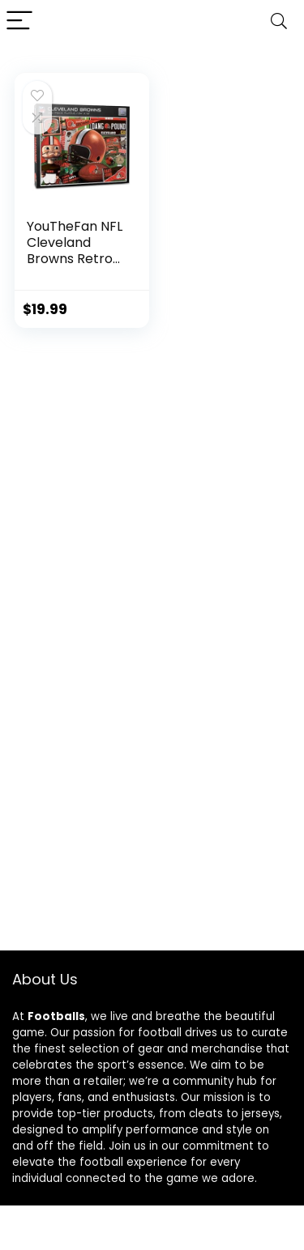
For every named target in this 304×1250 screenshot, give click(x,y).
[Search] (278, 21)
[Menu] (19, 21)
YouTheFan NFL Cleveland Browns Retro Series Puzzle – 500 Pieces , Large (74, 267)
